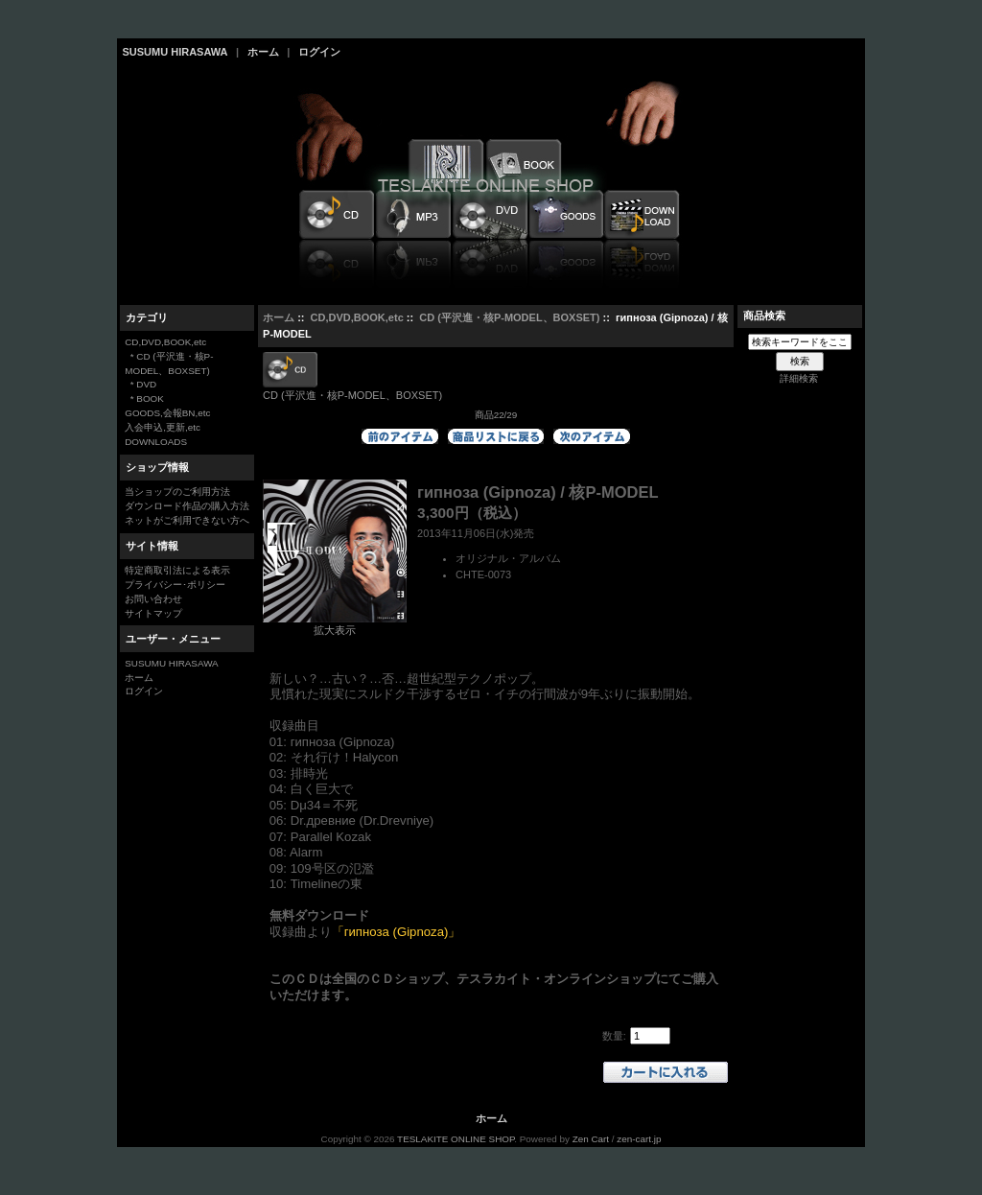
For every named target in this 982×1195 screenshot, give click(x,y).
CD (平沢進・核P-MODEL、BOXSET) (509, 317)
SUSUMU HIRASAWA (175, 52)
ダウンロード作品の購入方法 (187, 506)
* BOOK (144, 398)
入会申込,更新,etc (162, 427)
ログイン (319, 52)
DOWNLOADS (156, 441)
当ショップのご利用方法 (177, 491)
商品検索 (764, 315)
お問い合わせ (153, 599)
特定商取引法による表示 (177, 570)
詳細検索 (799, 378)
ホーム (263, 52)
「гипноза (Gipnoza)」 (396, 932)
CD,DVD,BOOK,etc (357, 317)
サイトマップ (153, 613)
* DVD (140, 384)
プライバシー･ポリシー (175, 584)
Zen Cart (591, 1139)
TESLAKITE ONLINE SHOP (455, 1139)
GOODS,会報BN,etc (167, 413)
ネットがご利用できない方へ (187, 520)
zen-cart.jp (639, 1139)
